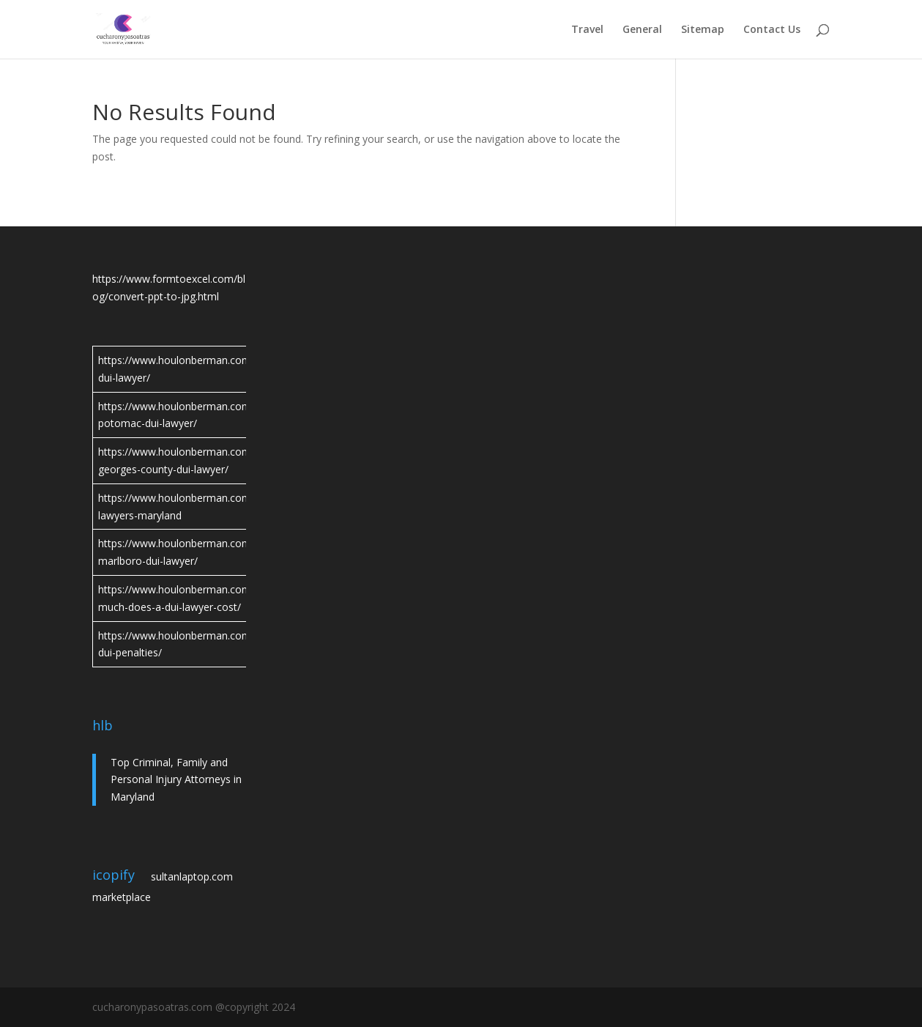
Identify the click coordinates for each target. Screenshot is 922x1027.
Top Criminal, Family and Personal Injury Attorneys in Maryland (176, 779)
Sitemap (702, 30)
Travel (587, 30)
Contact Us (771, 30)
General (642, 30)
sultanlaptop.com (192, 876)
